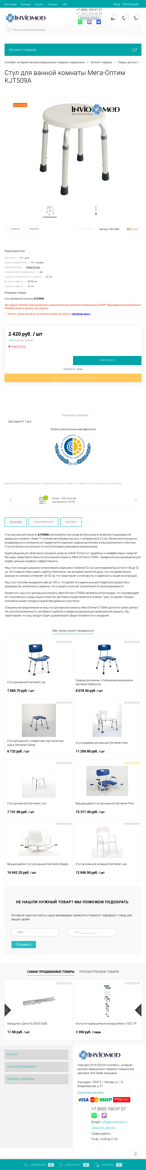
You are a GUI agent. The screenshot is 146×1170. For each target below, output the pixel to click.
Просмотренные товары (99, 972)
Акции (39, 4)
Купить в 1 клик (73, 369)
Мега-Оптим (33, 267)
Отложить (15, 229)
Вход (117, 3)
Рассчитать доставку (47, 402)
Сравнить (34, 229)
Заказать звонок (89, 17)
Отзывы (53, 4)
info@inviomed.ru (114, 1122)
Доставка (11, 4)
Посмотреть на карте (91, 1092)
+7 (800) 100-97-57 (89, 10)
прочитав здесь (81, 313)
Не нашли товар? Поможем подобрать (73, 378)
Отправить (23, 944)
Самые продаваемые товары (50, 972)
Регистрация (131, 3)
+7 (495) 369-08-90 (89, 14)
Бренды (26, 4)
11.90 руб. (18, 1032)
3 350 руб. (88, 1032)
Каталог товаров (73, 50)
